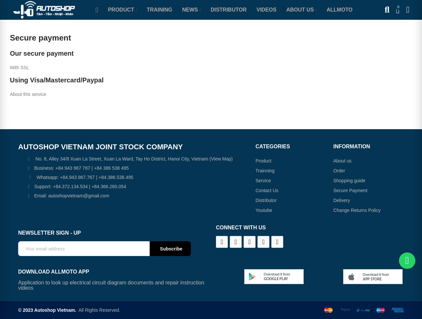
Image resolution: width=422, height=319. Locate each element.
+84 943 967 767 (72, 168)
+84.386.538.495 (116, 177)
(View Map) (220, 158)
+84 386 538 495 (111, 168)
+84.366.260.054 (108, 186)
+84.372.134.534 (70, 186)
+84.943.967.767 (77, 177)
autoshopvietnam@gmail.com (78, 195)
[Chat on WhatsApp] (407, 260)
